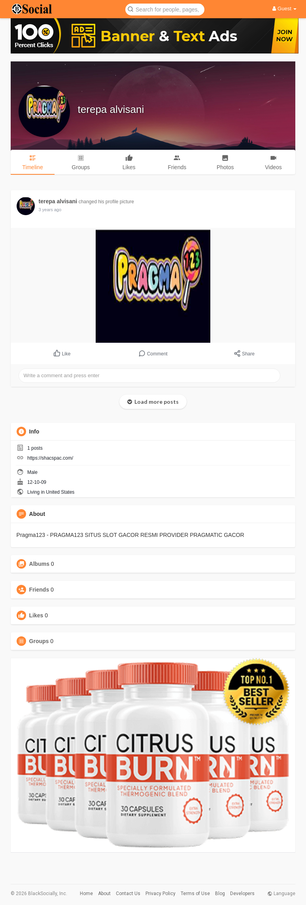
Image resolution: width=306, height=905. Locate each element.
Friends (39, 589)
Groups (39, 641)
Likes (36, 615)
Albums (39, 564)
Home (86, 893)
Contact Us (128, 893)
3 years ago (50, 209)
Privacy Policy (160, 893)
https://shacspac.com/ (50, 458)
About (104, 893)
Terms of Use (195, 893)
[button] (165, 8)
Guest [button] (284, 8)
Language (281, 893)
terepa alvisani (111, 109)
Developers (242, 893)
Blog (220, 893)
